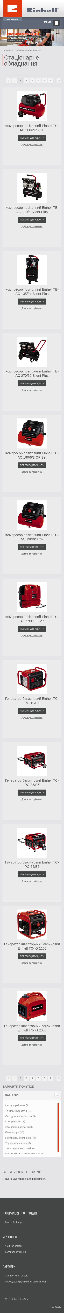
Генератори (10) (14, 1132)
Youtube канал (13, 1245)
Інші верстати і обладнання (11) (24, 1153)
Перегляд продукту (32, 138)
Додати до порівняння (32, 144)
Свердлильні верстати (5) (20, 1116)
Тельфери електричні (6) (20, 1148)
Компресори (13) (15, 1121)
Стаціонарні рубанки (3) (19, 1126)
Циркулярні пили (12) (17, 1105)
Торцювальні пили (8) (18, 1143)
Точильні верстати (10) (18, 1110)
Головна (7, 50)
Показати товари (15, 40)
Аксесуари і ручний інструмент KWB (26, 1281)
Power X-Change (14, 1222)
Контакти (56, 1307)
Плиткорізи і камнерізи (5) (20, 1137)
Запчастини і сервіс (16, 1275)
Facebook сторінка (15, 1251)
